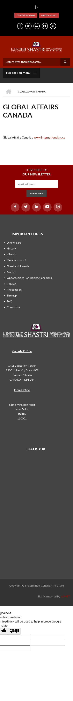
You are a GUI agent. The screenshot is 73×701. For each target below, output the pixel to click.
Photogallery (14, 289)
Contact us (13, 307)
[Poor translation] (14, 631)
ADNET (65, 596)
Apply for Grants (48, 15)
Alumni (11, 272)
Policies (11, 283)
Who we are (14, 242)
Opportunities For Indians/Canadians (29, 277)
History (11, 248)
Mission (11, 254)
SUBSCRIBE (36, 193)
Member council (16, 260)
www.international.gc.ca (49, 137)
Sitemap (12, 295)
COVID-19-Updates (26, 15)
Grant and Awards (18, 266)
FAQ (9, 301)
